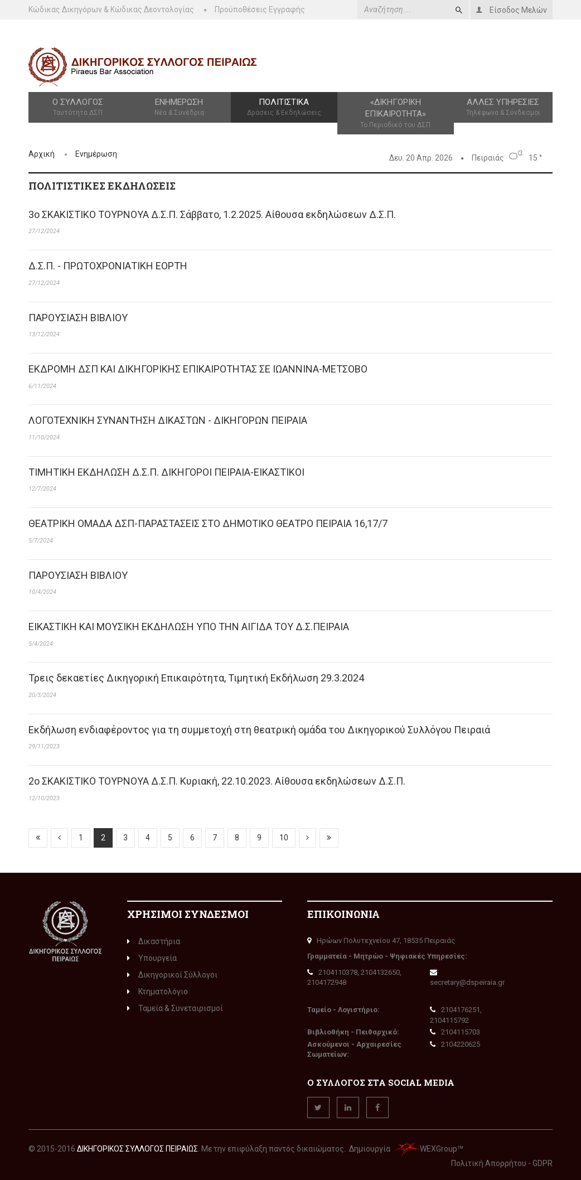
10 (283, 837)
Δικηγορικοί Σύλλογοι (172, 974)
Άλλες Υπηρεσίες (503, 107)
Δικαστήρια (153, 941)
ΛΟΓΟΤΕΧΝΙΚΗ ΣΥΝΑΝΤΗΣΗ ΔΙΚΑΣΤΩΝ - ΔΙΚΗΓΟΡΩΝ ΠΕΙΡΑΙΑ (167, 420)
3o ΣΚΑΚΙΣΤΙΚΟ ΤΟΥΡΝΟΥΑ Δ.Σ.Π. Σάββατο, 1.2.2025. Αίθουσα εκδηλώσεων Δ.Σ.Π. (212, 214)
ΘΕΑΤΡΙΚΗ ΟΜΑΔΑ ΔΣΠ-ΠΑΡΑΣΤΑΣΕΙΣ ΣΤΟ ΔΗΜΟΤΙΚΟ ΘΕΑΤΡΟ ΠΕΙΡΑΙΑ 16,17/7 (208, 523)
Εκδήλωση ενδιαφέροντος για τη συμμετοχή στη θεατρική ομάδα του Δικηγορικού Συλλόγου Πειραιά (259, 730)
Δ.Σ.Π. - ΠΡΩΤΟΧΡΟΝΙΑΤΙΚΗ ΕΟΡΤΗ (107, 266)
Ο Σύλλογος (78, 107)
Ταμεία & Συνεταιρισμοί (175, 1008)
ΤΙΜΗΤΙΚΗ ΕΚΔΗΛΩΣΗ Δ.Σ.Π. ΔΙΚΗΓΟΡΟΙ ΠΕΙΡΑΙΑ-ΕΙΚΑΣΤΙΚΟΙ (166, 472)
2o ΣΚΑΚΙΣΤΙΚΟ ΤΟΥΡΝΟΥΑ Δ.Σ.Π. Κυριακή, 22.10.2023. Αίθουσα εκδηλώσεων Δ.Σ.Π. (216, 781)
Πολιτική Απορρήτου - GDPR (502, 1163)
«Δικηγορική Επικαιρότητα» (395, 113)
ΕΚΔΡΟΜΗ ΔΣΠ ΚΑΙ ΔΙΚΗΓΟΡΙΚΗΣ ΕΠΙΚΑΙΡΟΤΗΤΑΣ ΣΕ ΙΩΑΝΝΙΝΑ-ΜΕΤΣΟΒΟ (197, 369)
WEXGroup (424, 1148)
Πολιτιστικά (283, 107)
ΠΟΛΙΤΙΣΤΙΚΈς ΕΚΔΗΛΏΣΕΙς (102, 185)
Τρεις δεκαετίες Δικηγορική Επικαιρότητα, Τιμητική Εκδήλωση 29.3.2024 (196, 678)
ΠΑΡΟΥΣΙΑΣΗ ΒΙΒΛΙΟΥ (78, 317)
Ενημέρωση (179, 107)
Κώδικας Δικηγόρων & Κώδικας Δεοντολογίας (111, 9)
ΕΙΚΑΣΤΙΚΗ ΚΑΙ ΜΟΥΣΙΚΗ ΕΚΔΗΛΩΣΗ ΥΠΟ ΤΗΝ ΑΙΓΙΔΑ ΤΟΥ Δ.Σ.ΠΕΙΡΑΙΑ (188, 626)
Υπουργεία (152, 958)
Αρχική (41, 153)
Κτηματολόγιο (157, 991)
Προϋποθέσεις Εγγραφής (260, 9)
